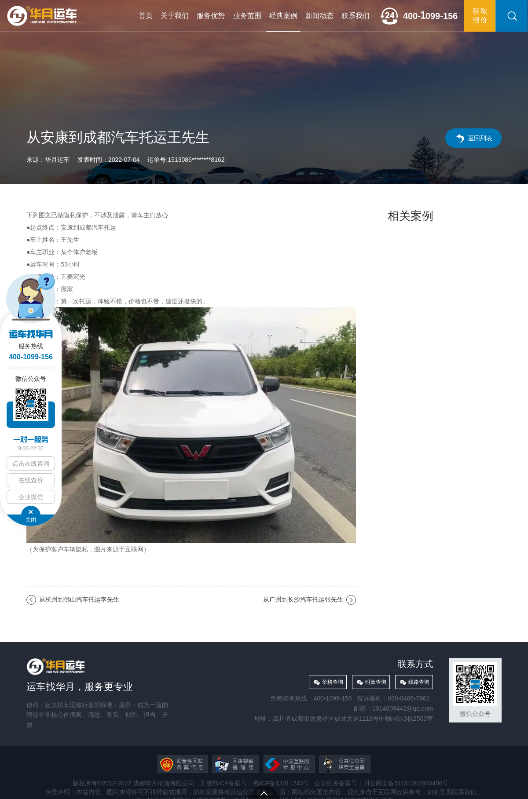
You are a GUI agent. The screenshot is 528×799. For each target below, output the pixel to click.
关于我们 (175, 15)
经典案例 (283, 15)
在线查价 (30, 480)
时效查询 (375, 682)
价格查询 (332, 682)
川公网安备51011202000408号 (405, 783)
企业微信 (30, 496)
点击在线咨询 (30, 463)
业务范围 (247, 15)
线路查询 (418, 682)
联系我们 (355, 15)
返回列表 (480, 138)
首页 (146, 15)
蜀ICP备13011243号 (281, 783)
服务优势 (211, 15)
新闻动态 (319, 15)
